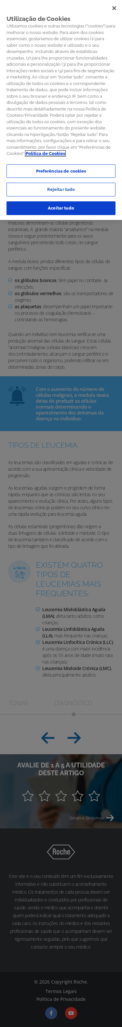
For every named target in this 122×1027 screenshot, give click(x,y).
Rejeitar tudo (61, 186)
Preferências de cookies (61, 168)
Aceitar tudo (61, 205)
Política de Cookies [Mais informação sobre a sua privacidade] (45, 150)
